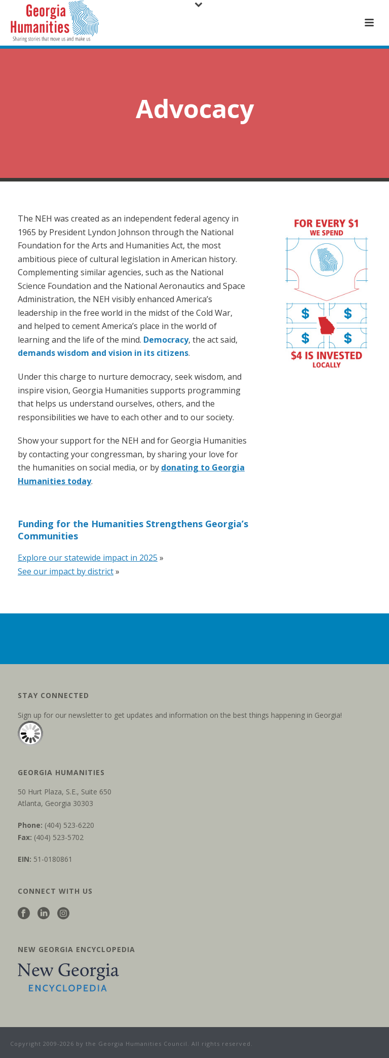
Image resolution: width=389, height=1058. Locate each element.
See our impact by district (65, 571)
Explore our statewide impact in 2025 (88, 557)
